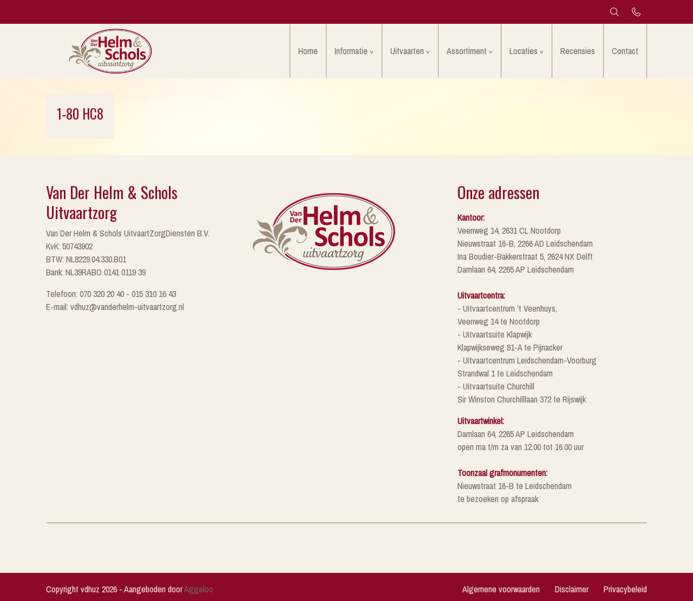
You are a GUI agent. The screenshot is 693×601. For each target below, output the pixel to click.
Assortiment (467, 51)
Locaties (523, 51)
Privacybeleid (625, 589)
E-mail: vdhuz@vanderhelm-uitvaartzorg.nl (115, 307)
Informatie (351, 51)
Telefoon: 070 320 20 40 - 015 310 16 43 (111, 294)
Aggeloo (198, 589)
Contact (625, 51)
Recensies (577, 51)
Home (308, 51)
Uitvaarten (407, 51)
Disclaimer (572, 589)
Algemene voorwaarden (501, 589)
